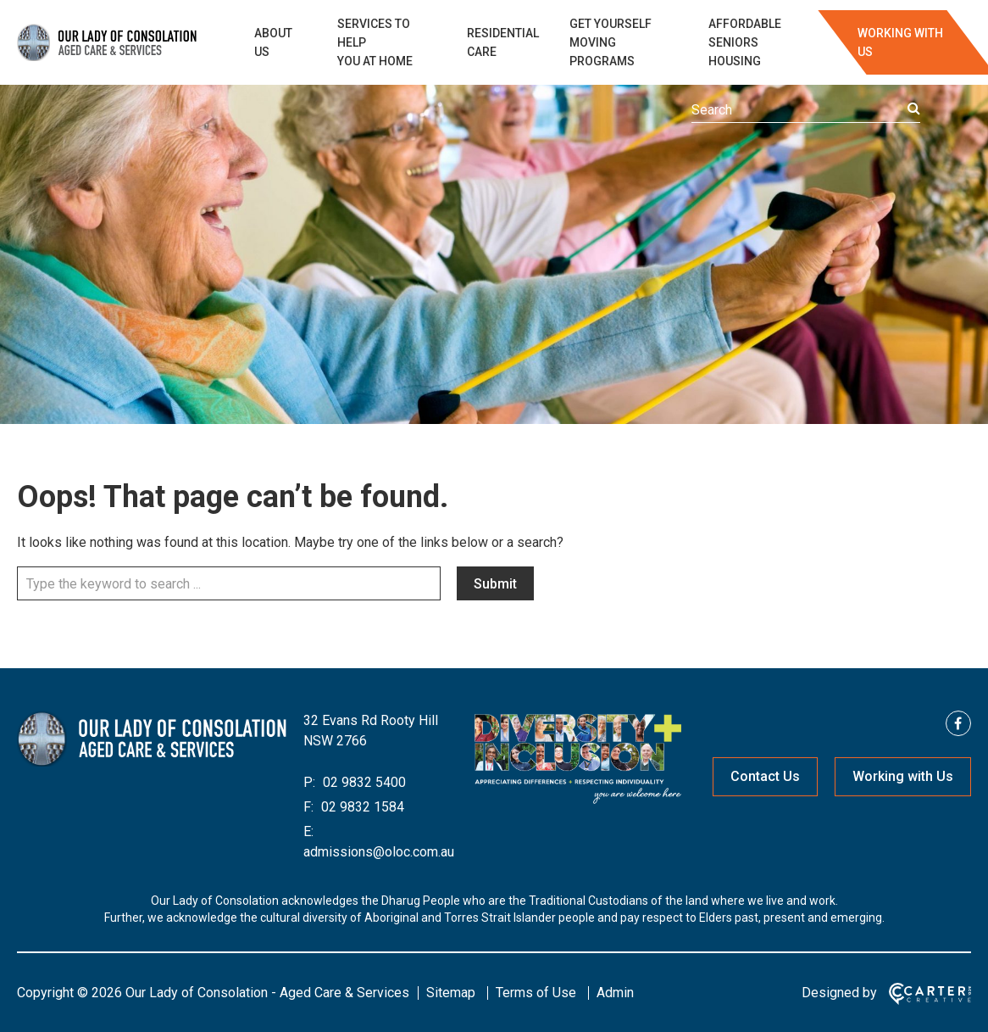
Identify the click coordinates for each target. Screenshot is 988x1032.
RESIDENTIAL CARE (503, 42)
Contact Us (765, 776)
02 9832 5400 (362, 782)
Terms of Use (536, 993)
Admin (615, 993)
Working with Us (902, 776)
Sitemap (450, 993)
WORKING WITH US (900, 42)
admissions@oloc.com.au (378, 852)
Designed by (839, 993)
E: (308, 831)
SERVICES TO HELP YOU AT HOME (375, 42)
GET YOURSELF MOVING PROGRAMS (610, 42)
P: (309, 782)
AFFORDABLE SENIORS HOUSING (744, 42)
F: (308, 807)
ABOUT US (273, 42)
